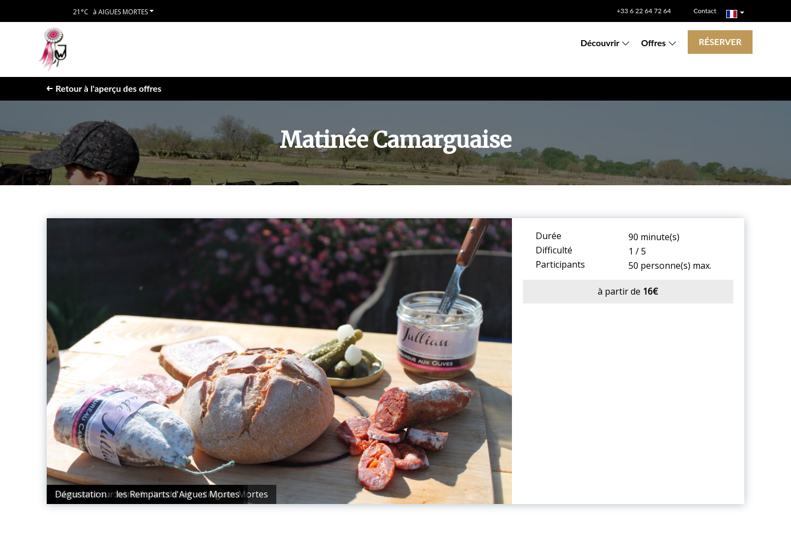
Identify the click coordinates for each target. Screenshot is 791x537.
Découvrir (605, 42)
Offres (659, 42)
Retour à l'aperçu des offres (104, 88)
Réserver (720, 41)
